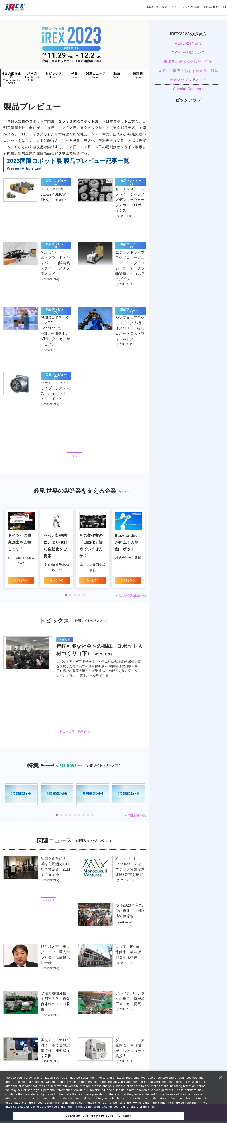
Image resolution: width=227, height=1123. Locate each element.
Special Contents (188, 89)
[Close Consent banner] (221, 1077)
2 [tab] (70, 597)
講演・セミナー (170, 7)
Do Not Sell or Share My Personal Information (136, 1102)
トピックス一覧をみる (74, 733)
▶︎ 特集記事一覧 (135, 817)
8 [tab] (88, 817)
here (138, 1086)
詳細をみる (21, 581)
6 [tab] (79, 817)
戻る (75, 458)
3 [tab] (75, 597)
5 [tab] (83, 597)
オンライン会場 (191, 7)
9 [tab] (92, 817)
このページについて (188, 52)
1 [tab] (66, 597)
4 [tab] (79, 597)
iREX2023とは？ (188, 43)
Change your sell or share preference (129, 1106)
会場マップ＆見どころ (188, 80)
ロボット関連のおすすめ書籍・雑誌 (188, 71)
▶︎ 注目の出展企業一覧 (130, 597)
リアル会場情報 (211, 7)
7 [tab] (83, 817)
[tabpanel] (21, 549)
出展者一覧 (153, 7)
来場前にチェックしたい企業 (188, 61)
